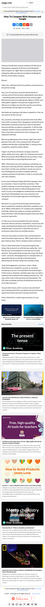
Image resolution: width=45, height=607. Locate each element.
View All (40, 324)
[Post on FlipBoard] (27, 24)
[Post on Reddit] (24, 24)
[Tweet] (17, 24)
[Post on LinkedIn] (20, 24)
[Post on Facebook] (14, 24)
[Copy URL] (31, 24)
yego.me (6, 2)
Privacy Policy (36, 593)
